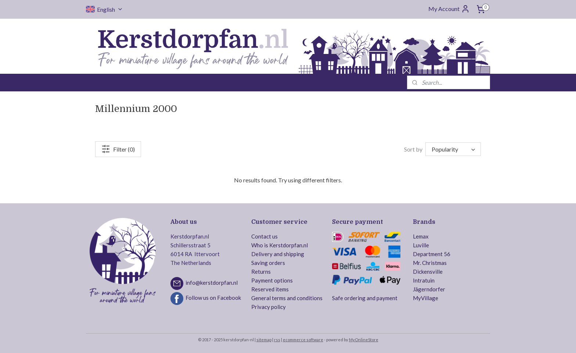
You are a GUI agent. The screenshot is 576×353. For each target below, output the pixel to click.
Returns (261, 271)
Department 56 (431, 254)
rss (277, 339)
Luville (421, 245)
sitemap (263, 339)
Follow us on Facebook (213, 297)
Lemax (421, 236)
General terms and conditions (287, 298)
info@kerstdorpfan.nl (212, 282)
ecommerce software (303, 339)
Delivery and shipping (277, 254)
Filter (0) (118, 149)
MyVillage (425, 298)
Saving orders (268, 262)
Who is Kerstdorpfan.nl (279, 245)
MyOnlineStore (363, 339)
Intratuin (424, 280)
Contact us (264, 236)
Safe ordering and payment (364, 298)
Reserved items (270, 289)
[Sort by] (453, 149)
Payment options (272, 280)
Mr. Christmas (430, 262)
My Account (449, 8)
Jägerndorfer (429, 289)
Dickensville (428, 271)
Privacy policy (268, 306)
